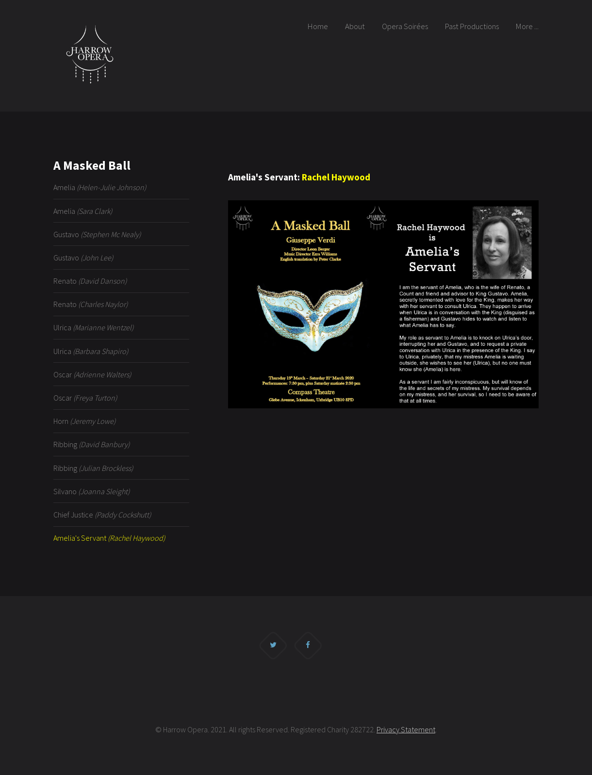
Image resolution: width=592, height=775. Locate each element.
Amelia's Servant (109, 538)
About (355, 26)
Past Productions (472, 26)
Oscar (92, 374)
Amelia (99, 187)
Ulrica (93, 327)
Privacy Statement (406, 729)
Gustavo (97, 234)
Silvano (91, 491)
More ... (527, 26)
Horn (84, 421)
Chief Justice (102, 514)
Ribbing (91, 444)
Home (318, 26)
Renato (90, 281)
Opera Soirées (405, 26)
